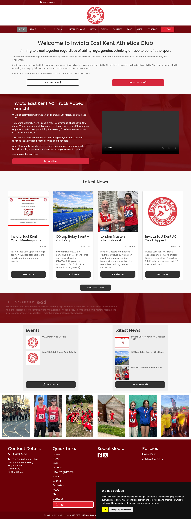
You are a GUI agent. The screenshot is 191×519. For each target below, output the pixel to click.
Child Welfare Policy (152, 459)
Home (22, 29)
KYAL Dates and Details (54, 336)
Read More (28, 274)
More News (140, 384)
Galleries (117, 29)
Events (104, 29)
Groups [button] (58, 29)
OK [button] (105, 510)
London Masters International (146, 367)
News (93, 29)
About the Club (138, 82)
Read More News (95, 287)
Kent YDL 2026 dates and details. (59, 352)
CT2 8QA (18, 471)
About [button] (33, 29)
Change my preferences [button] (121, 510)
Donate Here (50, 161)
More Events (50, 384)
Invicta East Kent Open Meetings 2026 (148, 338)
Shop (139, 29)
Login (167, 29)
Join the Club (53, 82)
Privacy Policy (149, 454)
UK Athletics (68, 73)
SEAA (88, 73)
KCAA (78, 73)
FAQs (129, 29)
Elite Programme (76, 29)
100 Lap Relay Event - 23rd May (147, 352)
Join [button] (45, 29)
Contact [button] (152, 29)
